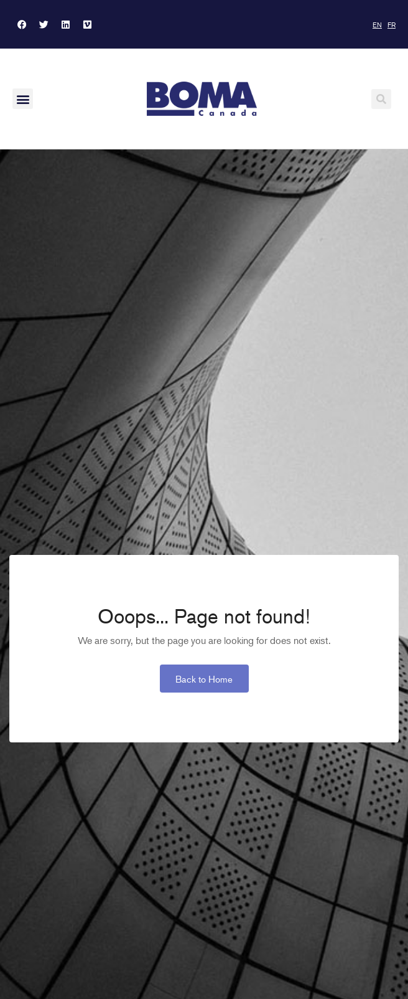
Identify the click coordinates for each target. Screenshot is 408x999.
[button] (22, 98)
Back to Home (204, 678)
